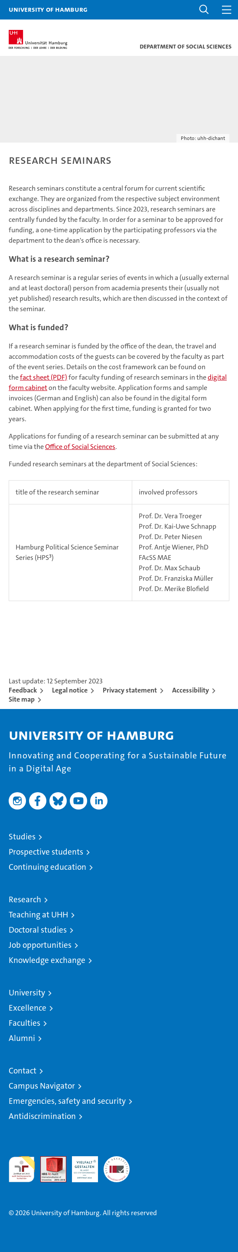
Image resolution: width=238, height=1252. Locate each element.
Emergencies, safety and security (67, 1101)
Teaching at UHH (38, 914)
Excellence (27, 1007)
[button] (204, 10)
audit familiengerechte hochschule (22, 1169)
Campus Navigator (42, 1085)
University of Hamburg (48, 9)
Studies (22, 836)
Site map (22, 699)
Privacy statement (130, 690)
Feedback (23, 690)
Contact (22, 1070)
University (27, 992)
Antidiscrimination (42, 1116)
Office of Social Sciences (80, 446)
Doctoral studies (38, 929)
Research (25, 899)
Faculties (24, 1023)
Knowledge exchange (47, 960)
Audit (48, 1160)
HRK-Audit (80, 1165)
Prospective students (46, 851)
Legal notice (70, 690)
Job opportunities (40, 945)
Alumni (22, 1038)
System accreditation (117, 1165)
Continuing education (47, 867)
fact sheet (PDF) (43, 377)
